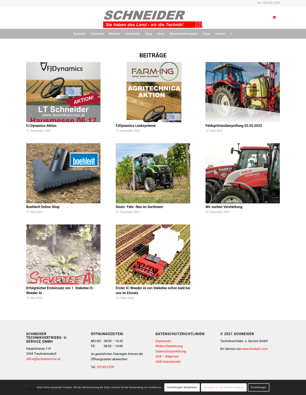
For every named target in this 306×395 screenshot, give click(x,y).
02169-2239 (271, 3)
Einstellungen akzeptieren (182, 387)
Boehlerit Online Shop (43, 207)
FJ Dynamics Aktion (41, 126)
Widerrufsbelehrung (169, 346)
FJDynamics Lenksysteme (136, 126)
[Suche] (230, 34)
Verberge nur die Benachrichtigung (224, 387)
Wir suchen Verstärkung (223, 207)
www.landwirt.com (255, 349)
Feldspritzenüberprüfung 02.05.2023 (233, 126)
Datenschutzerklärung (171, 351)
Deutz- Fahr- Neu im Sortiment (139, 207)
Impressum (163, 341)
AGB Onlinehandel (168, 362)
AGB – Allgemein (167, 356)
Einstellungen (258, 387)
